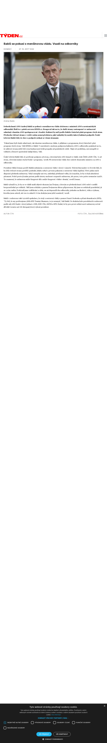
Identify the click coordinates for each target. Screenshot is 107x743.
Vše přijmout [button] (44, 734)
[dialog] (53, 723)
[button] (53, 718)
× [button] (104, 706)
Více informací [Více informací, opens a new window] (56, 715)
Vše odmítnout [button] (62, 734)
